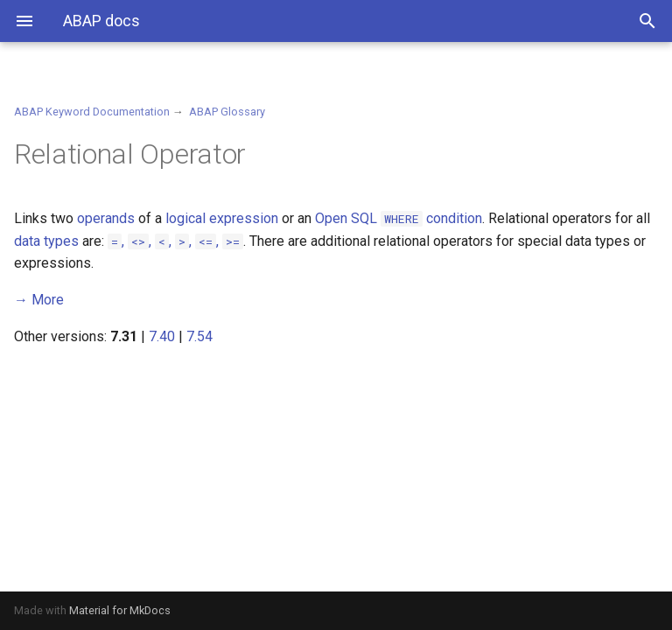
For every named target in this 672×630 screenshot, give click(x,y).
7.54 (199, 336)
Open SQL (346, 218)
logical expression (221, 218)
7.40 (162, 336)
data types (46, 241)
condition (431, 218)
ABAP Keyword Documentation (92, 111)
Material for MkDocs (120, 610)
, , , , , (175, 241)
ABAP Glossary (227, 111)
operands (106, 218)
